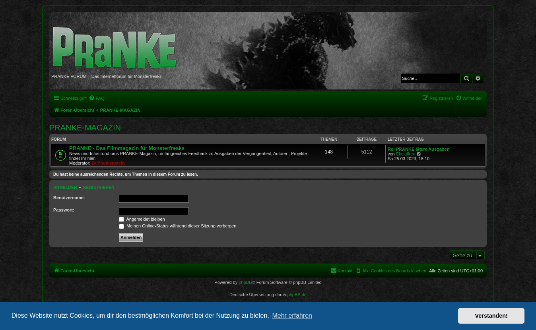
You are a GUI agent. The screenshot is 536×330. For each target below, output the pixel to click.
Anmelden (65, 187)
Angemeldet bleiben (142, 219)
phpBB (245, 282)
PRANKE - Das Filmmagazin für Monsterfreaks (126, 148)
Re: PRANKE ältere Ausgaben (418, 149)
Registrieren (99, 187)
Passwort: (63, 210)
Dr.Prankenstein (108, 163)
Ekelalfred (406, 153)
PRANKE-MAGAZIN (85, 127)
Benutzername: (69, 197)
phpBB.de (297, 294)
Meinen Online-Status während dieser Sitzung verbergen (177, 225)
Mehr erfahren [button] (292, 315)
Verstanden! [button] (491, 316)
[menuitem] (97, 98)
